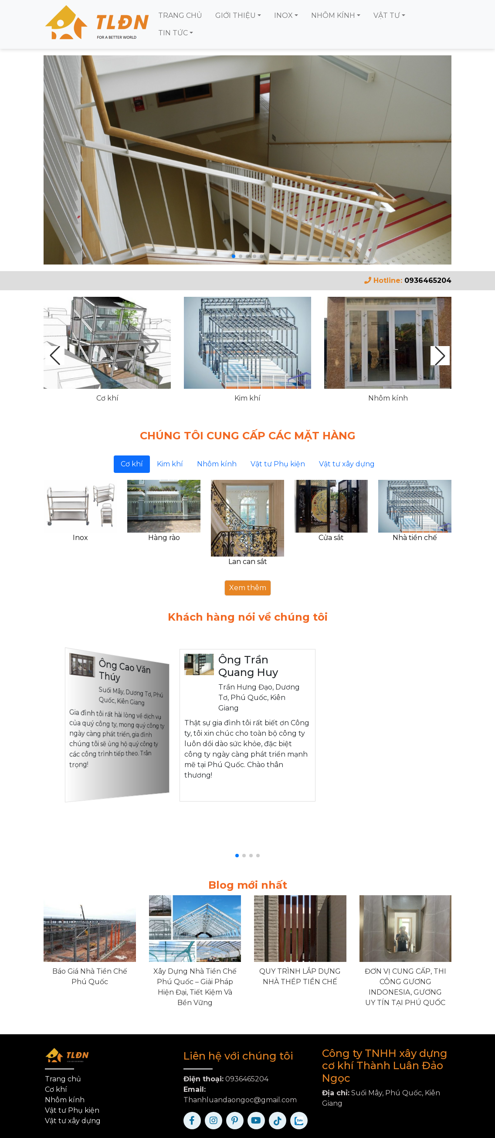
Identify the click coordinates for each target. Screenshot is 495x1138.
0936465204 (427, 280)
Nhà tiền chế (415, 537)
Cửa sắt (331, 537)
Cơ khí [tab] (132, 464)
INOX (283, 15)
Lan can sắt (247, 561)
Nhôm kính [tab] (217, 464)
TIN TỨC (173, 33)
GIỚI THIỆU (235, 15)
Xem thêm (247, 588)
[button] (440, 355)
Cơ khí (107, 398)
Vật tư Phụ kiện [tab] (278, 464)
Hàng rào (164, 537)
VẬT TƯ (386, 15)
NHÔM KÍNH (333, 15)
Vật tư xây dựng (73, 1121)
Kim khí (247, 398)
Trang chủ (63, 1079)
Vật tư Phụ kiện (72, 1110)
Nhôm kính (388, 398)
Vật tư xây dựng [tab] (347, 464)
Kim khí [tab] (170, 464)
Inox (80, 537)
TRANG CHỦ (180, 15)
